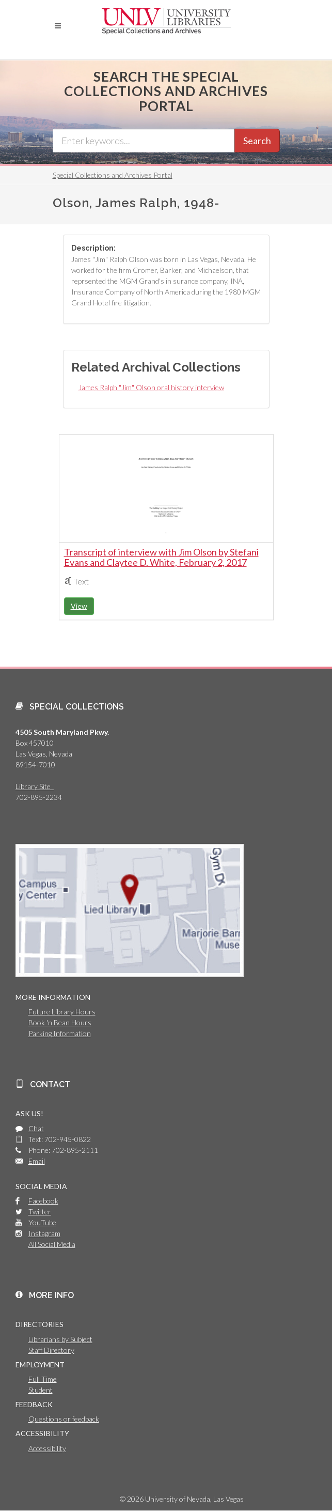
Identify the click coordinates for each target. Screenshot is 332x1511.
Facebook (43, 1200)
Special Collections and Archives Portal (112, 175)
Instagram (44, 1233)
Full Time (42, 1379)
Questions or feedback (63, 1418)
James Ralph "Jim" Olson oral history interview (151, 387)
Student (40, 1389)
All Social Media (51, 1244)
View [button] (79, 606)
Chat (36, 1128)
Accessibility (47, 1448)
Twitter (39, 1211)
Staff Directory (51, 1350)
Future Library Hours (62, 1011)
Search (257, 140)
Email (36, 1161)
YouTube (42, 1222)
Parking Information (59, 1033)
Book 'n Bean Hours (59, 1022)
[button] (58, 26)
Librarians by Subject (60, 1339)
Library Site (34, 786)
